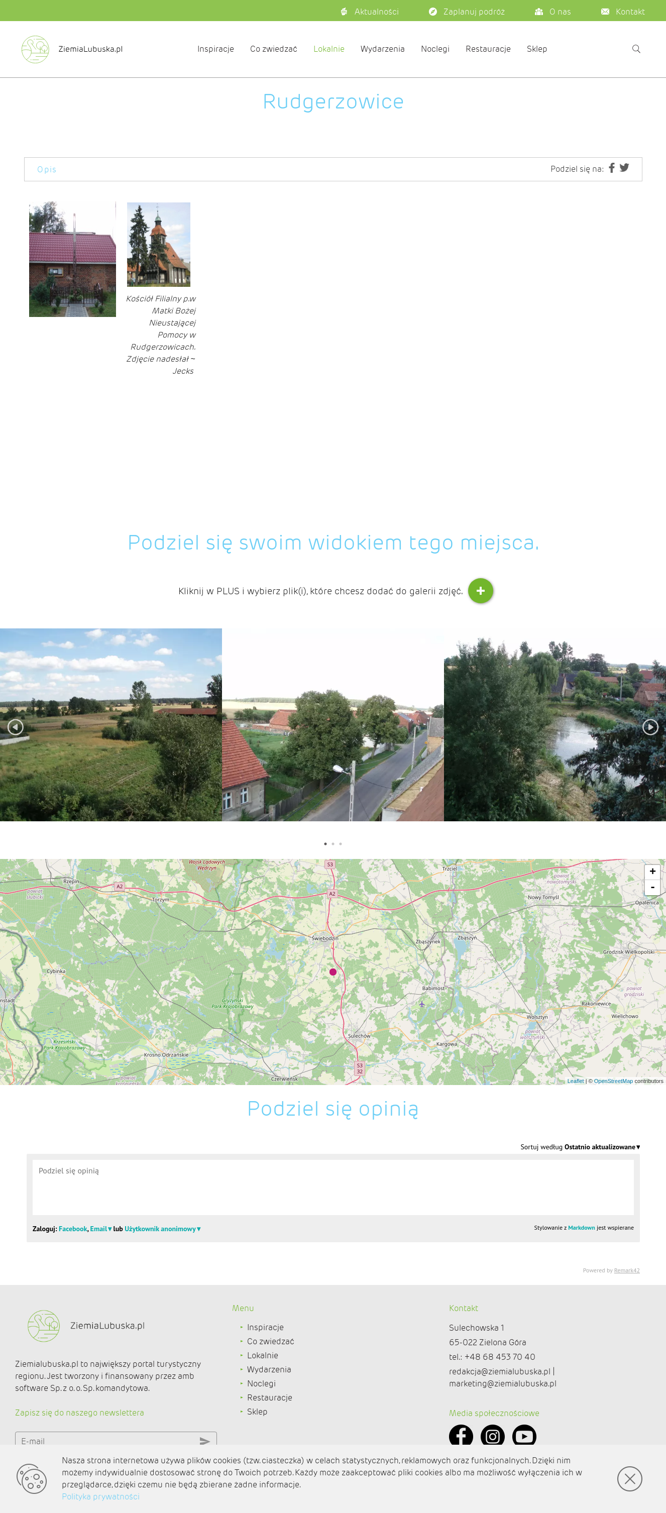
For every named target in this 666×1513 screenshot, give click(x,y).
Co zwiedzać (273, 49)
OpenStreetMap (613, 1081)
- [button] (652, 887)
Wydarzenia (383, 49)
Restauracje (488, 49)
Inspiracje (215, 49)
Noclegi (435, 49)
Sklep (537, 49)
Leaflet (576, 1081)
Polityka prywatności (101, 1496)
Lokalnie (329, 49)
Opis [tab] (47, 169)
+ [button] (652, 872)
